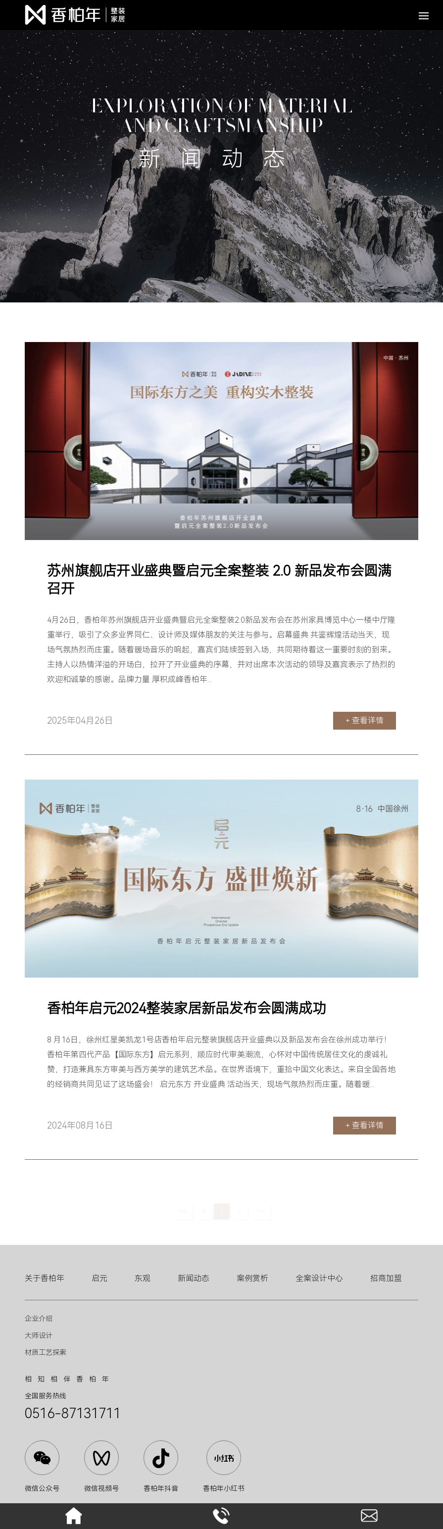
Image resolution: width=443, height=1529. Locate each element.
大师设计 (38, 1335)
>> (261, 1213)
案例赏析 (252, 1278)
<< (183, 1213)
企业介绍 (38, 1318)
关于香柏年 (44, 1278)
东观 (142, 1278)
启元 (99, 1278)
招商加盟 (386, 1278)
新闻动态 (193, 1278)
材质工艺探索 (45, 1352)
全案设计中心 (319, 1278)
